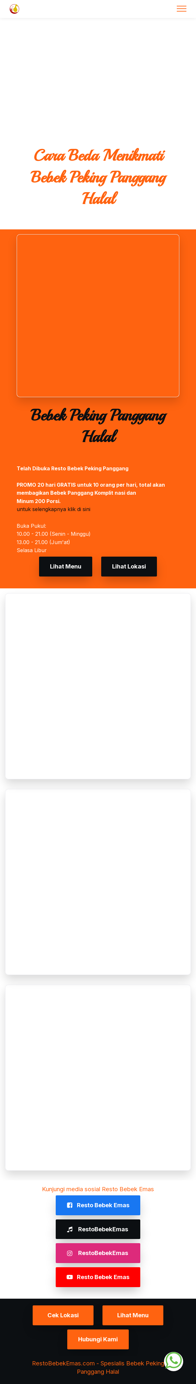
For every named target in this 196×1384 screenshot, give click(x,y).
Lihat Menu (65, 566)
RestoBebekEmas (98, 1229)
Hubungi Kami (98, 1339)
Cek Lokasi (63, 1315)
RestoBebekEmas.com (63, 1363)
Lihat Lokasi (129, 566)
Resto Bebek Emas (98, 1205)
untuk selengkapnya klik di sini (53, 509)
